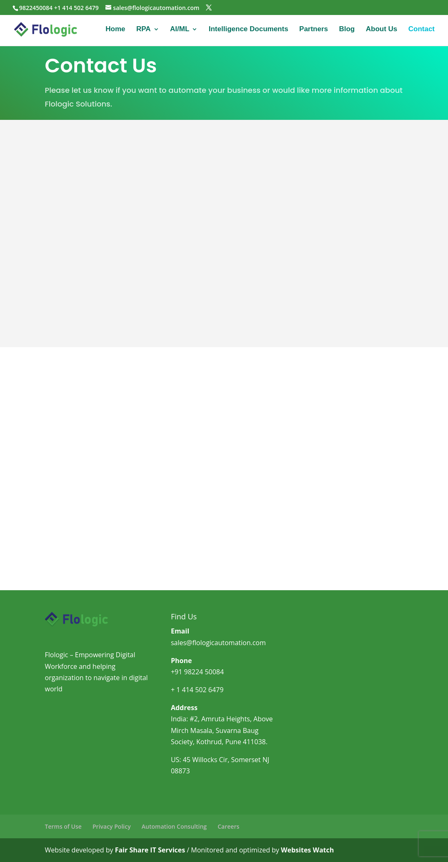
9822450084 (36, 8)
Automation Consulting (174, 826)
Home (115, 29)
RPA (143, 29)
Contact (421, 29)
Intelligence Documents (248, 29)
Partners (313, 29)
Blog (347, 29)
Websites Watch (307, 850)
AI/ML (179, 29)
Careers (228, 826)
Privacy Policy (112, 826)
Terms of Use (63, 826)
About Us (382, 29)
